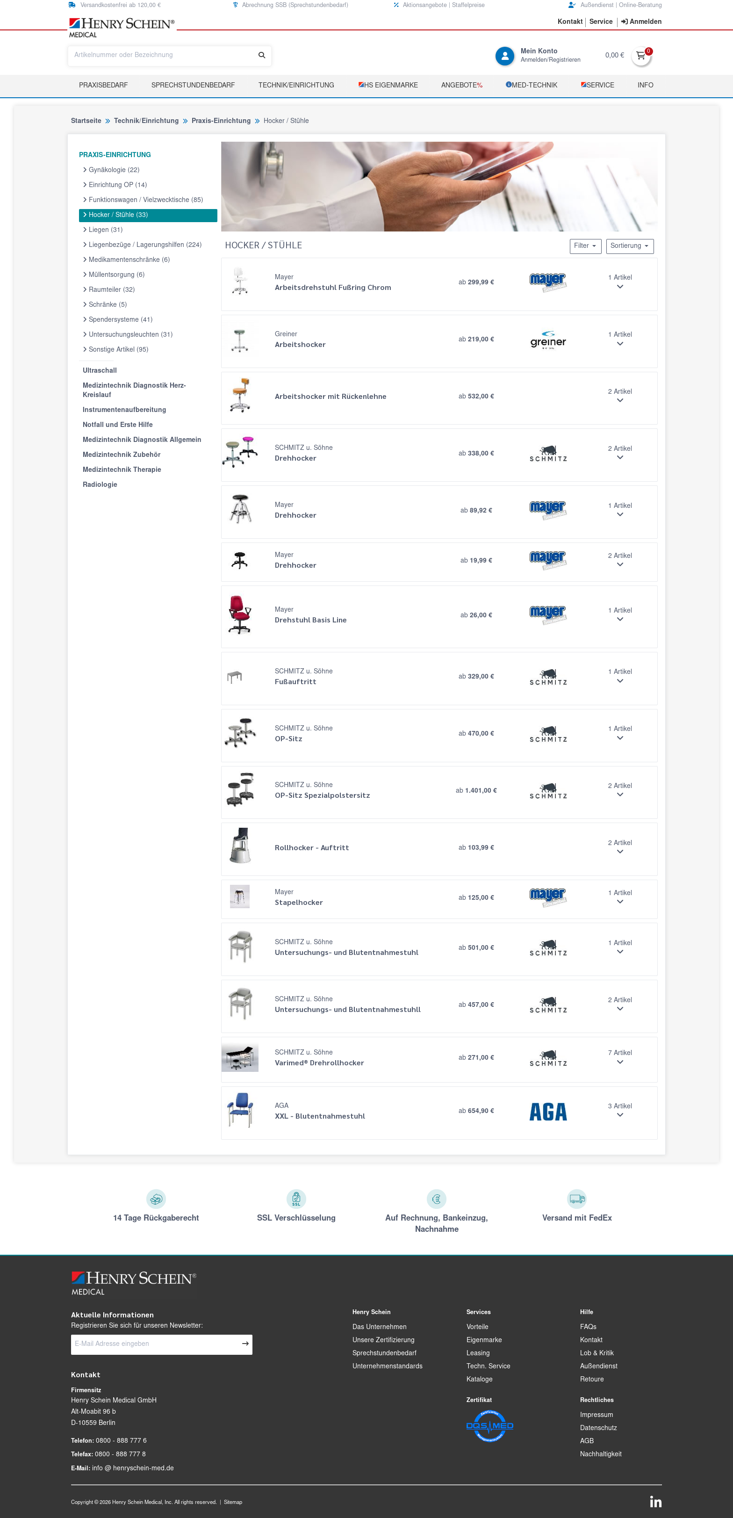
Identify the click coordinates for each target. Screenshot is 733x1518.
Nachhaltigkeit (601, 1455)
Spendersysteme (118, 320)
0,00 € (614, 55)
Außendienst (599, 1367)
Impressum (596, 1415)
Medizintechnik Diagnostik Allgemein (142, 440)
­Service (597, 85)
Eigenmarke (484, 1340)
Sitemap (233, 1502)
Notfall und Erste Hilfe (118, 425)
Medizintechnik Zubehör (121, 455)
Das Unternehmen (379, 1327)
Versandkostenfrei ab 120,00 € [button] (114, 5)
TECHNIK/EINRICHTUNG (296, 86)
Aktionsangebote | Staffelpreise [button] (439, 5)
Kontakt (591, 1340)
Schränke (105, 305)
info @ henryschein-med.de (133, 1469)
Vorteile (478, 1327)
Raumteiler (109, 290)
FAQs (588, 1327)
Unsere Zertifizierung (383, 1340)
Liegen (103, 230)
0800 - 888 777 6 (121, 1441)
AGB (587, 1441)
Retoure (592, 1380)
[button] (570, 22)
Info (646, 86)
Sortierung (630, 246)
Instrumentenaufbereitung (124, 410)
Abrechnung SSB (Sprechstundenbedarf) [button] (290, 5)
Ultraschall (100, 371)
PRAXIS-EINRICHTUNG (115, 155)
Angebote (461, 86)
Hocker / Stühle (115, 215)
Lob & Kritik (597, 1354)
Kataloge (480, 1380)
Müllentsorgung (114, 275)
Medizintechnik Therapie (122, 470)
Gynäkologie (111, 170)
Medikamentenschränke (126, 260)
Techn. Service (488, 1367)
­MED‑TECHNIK (531, 85)
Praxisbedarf (103, 86)
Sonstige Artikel (116, 350)
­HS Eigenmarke (388, 85)
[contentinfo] (641, 22)
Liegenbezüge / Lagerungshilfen (142, 245)
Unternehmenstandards (387, 1367)
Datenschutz (598, 1428)
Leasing (478, 1354)
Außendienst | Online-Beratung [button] (615, 5)
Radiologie (100, 485)
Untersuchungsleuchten (128, 335)
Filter (585, 246)
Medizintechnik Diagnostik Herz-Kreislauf (134, 391)
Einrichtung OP (115, 185)
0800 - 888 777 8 (120, 1455)
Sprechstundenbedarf (193, 86)
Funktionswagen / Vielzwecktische (143, 200)
